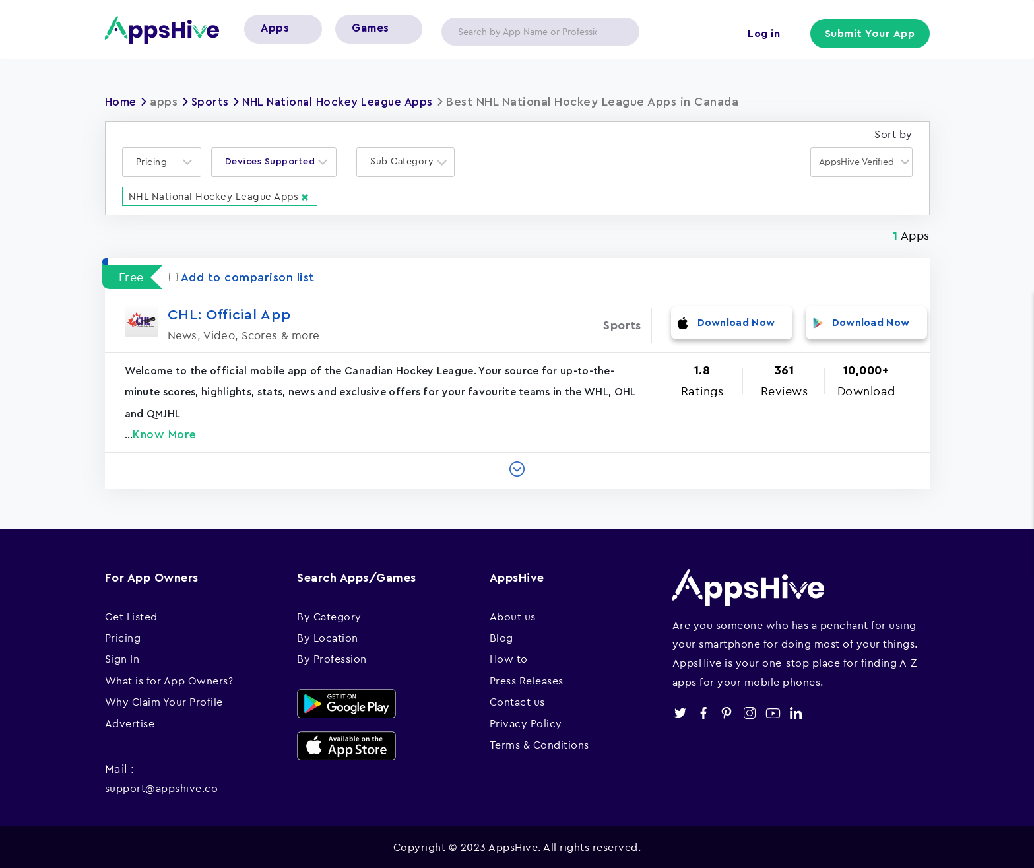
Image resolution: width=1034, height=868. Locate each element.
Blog (501, 637)
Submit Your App (870, 34)
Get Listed (131, 615)
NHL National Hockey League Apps (345, 102)
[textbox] (156, 161)
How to (509, 658)
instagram (750, 712)
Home (122, 102)
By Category (329, 615)
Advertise (130, 722)
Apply (619, 32)
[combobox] (161, 161)
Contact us (517, 701)
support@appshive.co (161, 787)
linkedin (796, 712)
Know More (165, 434)
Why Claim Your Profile (164, 701)
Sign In (122, 658)
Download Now (736, 324)
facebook (703, 712)
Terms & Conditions (539, 744)
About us (513, 615)
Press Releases (527, 679)
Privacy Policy (526, 722)
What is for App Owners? (169, 679)
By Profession (332, 658)
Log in (762, 34)
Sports (213, 102)
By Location (327, 637)
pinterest (727, 712)
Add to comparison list (242, 277)
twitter (680, 712)
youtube (773, 712)
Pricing (123, 637)
